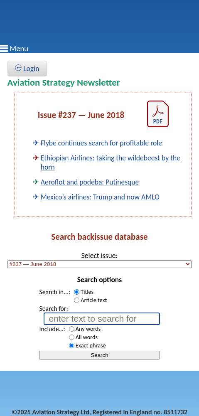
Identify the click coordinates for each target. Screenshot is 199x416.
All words (87, 337)
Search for (52, 309)
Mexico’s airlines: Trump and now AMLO (100, 197)
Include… (51, 329)
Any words (88, 328)
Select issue (98, 255)
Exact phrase (91, 345)
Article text (94, 300)
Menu (19, 48)
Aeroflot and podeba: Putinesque (90, 182)
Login (27, 68)
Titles (87, 291)
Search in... (54, 292)
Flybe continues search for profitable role (101, 143)
